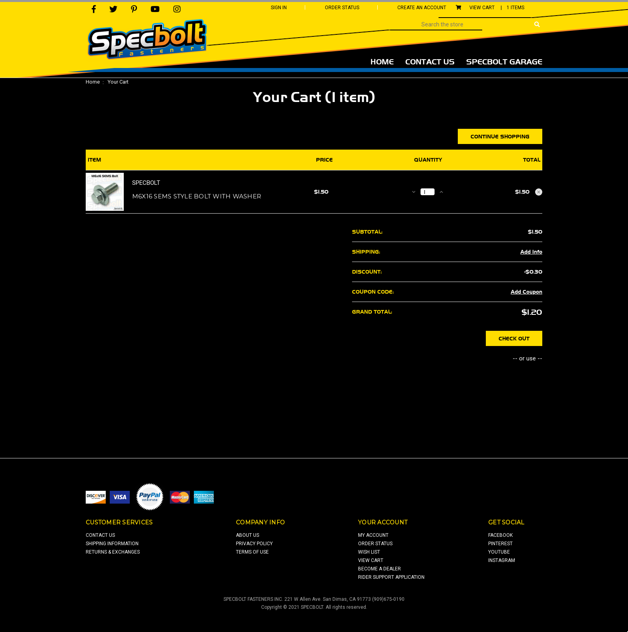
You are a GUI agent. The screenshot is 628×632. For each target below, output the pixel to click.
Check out (514, 338)
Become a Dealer (379, 569)
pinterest (500, 543)
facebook (500, 535)
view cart (370, 560)
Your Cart (118, 82)
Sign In (279, 7)
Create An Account (421, 7)
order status (375, 543)
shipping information (112, 543)
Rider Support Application (391, 577)
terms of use (252, 552)
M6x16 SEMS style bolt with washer (196, 196)
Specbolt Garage (504, 61)
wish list (369, 552)
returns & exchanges (113, 552)
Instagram (501, 560)
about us (247, 535)
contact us (100, 535)
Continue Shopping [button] (500, 136)
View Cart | (490, 7)
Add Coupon (526, 291)
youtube (499, 552)
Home (382, 61)
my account (373, 535)
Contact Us (430, 61)
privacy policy (254, 543)
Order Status (342, 7)
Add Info (531, 251)
